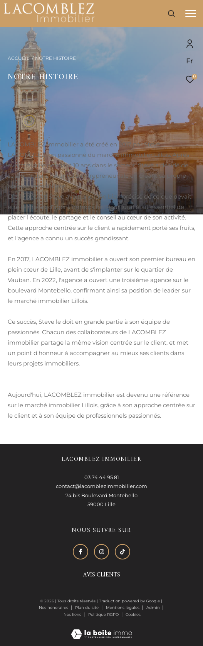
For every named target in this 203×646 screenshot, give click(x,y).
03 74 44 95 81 (101, 477)
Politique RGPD (103, 614)
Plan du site (87, 607)
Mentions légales (123, 607)
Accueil (18, 58)
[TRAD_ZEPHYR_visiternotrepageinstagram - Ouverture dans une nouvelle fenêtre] (101, 551)
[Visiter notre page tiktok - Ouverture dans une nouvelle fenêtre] (122, 551)
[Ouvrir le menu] (190, 13)
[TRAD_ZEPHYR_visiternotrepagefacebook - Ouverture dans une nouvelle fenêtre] (80, 551)
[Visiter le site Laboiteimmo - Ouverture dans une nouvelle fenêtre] (101, 629)
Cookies (133, 614)
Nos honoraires (53, 607)
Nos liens (73, 614)
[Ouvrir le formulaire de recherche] (171, 13)
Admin (153, 607)
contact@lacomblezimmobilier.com (101, 486)
